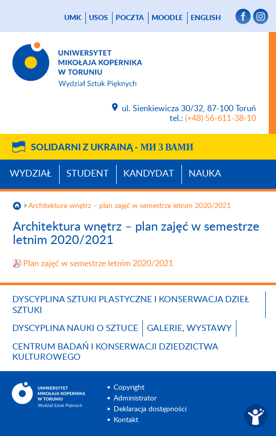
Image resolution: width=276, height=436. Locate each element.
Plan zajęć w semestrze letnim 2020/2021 (98, 263)
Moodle (167, 18)
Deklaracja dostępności (150, 409)
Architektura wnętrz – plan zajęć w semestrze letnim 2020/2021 (129, 206)
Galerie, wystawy (189, 328)
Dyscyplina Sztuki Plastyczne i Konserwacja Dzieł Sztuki (130, 304)
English (206, 18)
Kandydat (148, 174)
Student (87, 174)
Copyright (129, 387)
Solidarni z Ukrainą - (112, 147)
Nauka (205, 174)
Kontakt (126, 420)
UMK (72, 18)
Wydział (31, 174)
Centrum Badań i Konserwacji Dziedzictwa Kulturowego (115, 351)
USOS (98, 18)
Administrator (135, 398)
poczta (130, 18)
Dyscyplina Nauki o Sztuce (75, 328)
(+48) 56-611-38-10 (220, 118)
